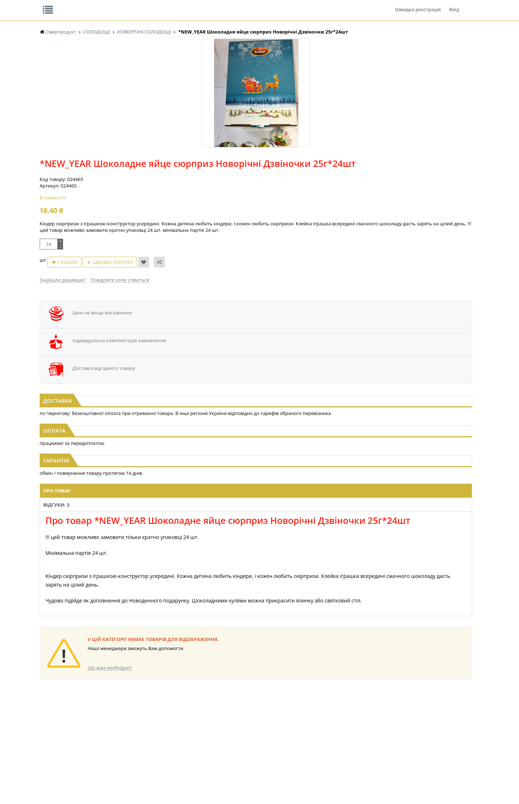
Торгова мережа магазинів (256, 574)
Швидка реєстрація (418, 5)
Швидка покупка (296, 197)
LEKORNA (110, 711)
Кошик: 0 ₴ (428, 76)
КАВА (45, 745)
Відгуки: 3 (193, 423)
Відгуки (90, 5)
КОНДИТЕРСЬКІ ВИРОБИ (186, 718)
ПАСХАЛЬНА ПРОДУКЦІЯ (246, 732)
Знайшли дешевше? (218, 211)
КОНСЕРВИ (172, 732)
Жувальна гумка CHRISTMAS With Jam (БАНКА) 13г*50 (259, 327)
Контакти (160, 5)
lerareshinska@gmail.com (98, 787)
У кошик (250, 197)
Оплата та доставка (194, 75)
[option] (111, 167)
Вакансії (124, 5)
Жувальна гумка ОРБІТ (63, 704)
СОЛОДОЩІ (293, 704)
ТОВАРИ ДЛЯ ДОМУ (302, 732)
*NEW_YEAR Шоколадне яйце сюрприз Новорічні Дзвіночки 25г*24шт (406, 327)
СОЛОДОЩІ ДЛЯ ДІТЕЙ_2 (307, 711)
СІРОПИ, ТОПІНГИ (179, 725)
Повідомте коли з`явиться (274, 211)
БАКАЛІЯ (109, 704)
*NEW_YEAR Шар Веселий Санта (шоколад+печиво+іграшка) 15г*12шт (113, 327)
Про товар (159, 423)
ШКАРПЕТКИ (355, 725)
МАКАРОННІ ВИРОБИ (183, 745)
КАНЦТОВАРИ (356, 718)
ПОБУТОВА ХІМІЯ (360, 732)
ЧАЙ (44, 738)
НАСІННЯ (109, 718)
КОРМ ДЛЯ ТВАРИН (181, 738)
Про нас (56, 5)
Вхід (454, 5)
